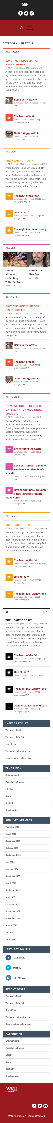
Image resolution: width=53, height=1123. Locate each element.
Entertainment (12, 775)
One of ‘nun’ (21, 212)
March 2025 (11, 834)
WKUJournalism (14, 68)
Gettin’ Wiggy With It (26, 133)
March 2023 (11, 883)
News (16, 202)
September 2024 (13, 855)
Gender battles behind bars (30, 705)
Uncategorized (19, 122)
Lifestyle (43, 199)
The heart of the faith (26, 195)
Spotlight (34, 68)
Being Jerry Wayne (25, 99)
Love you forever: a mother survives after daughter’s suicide (26, 469)
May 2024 (10, 862)
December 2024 (13, 841)
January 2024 (12, 869)
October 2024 (12, 848)
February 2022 (12, 904)
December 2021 (13, 911)
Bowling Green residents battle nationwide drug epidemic (25, 410)
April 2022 (10, 897)
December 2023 (13, 876)
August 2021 (11, 925)
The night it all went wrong (30, 229)
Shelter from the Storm (28, 448)
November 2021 (13, 918)
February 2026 (12, 827)
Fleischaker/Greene (15, 782)
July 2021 (10, 932)
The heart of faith (24, 116)
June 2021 (10, 939)
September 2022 (13, 890)
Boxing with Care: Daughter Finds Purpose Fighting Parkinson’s (26, 494)
